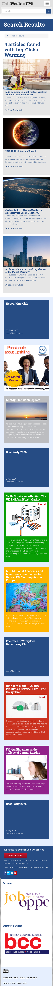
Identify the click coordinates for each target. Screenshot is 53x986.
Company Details (10, 978)
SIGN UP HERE (15, 855)
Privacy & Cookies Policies (15, 983)
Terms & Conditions (28, 978)
